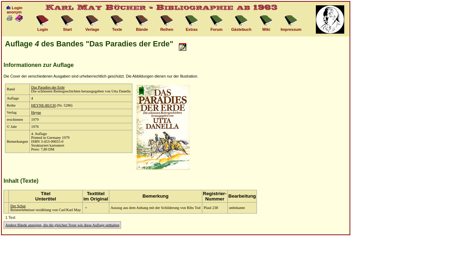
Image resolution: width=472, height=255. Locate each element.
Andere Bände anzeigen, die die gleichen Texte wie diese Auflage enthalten (62, 225)
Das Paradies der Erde (48, 87)
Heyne (36, 112)
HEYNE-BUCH (43, 105)
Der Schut (18, 206)
